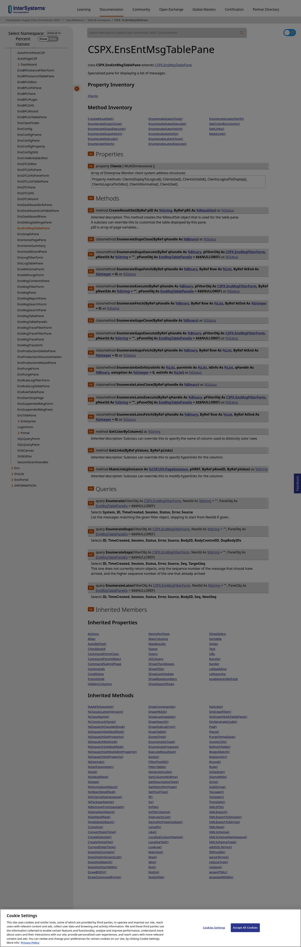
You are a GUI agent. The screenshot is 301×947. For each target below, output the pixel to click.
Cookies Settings (214, 931)
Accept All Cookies (245, 931)
